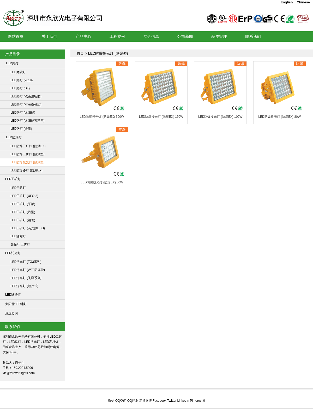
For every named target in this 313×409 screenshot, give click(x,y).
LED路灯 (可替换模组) (25, 104)
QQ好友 (133, 400)
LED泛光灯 (13, 253)
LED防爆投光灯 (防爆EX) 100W (220, 117)
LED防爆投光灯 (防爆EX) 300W (102, 117)
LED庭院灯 (18, 72)
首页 (80, 53)
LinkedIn (183, 400)
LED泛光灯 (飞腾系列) (25, 278)
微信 (111, 400)
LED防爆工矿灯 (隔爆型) (27, 154)
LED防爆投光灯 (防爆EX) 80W (279, 117)
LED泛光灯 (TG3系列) (25, 262)
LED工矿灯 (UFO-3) (24, 196)
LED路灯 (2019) (21, 80)
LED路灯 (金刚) (21, 129)
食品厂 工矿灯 (20, 244)
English (286, 2)
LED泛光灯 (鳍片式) (24, 286)
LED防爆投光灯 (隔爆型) (27, 162)
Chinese (303, 2)
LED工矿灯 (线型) (22, 212)
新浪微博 (145, 400)
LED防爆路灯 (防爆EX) (26, 170)
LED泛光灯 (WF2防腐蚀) (27, 270)
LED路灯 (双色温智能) (25, 96)
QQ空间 (121, 400)
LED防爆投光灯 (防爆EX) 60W (102, 182)
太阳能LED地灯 (16, 304)
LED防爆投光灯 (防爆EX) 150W (161, 117)
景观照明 (11, 313)
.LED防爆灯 (13, 137)
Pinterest (196, 400)
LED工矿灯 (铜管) (22, 220)
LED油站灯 (18, 236)
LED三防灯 (18, 188)
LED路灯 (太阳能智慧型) (27, 120)
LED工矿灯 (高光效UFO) (27, 228)
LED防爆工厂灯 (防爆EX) (28, 146)
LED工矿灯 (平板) (22, 204)
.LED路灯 (12, 63)
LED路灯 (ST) (20, 88)
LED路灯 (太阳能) (22, 112)
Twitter (171, 400)
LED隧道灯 (13, 294)
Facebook (159, 400)
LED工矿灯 (79, 11)
